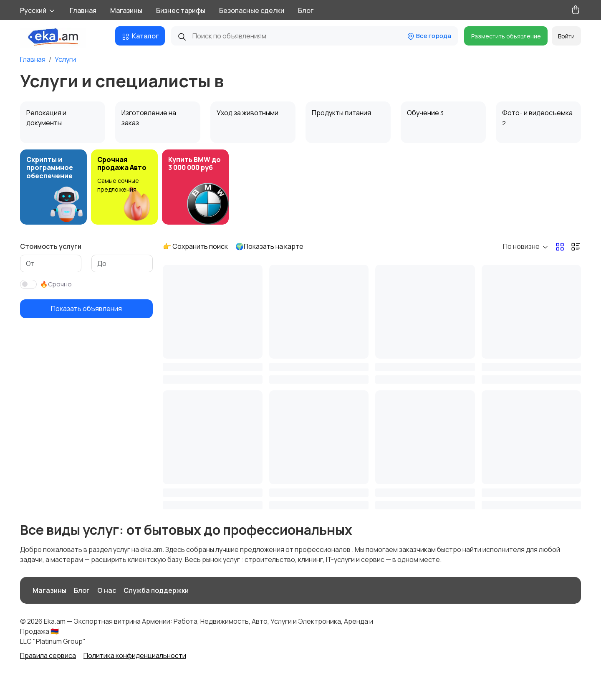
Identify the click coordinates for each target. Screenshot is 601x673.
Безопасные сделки (251, 10)
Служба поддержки (156, 590)
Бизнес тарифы (180, 10)
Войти (566, 36)
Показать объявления (86, 308)
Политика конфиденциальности (134, 655)
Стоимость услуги (50, 246)
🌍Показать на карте (269, 246)
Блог (305, 10)
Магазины (126, 10)
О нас (106, 590)
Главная (83, 10)
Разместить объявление (506, 36)
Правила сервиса (48, 655)
